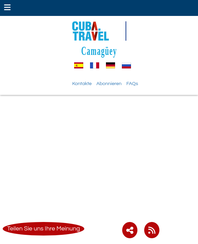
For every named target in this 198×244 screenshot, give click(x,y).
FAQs (132, 83)
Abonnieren (109, 83)
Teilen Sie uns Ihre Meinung (43, 228)
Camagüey (99, 50)
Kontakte (82, 83)
